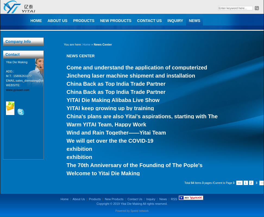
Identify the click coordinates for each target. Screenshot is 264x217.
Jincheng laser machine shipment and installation (131, 76)
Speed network (139, 210)
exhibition (79, 149)
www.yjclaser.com (18, 89)
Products (84, 20)
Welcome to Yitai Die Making (103, 173)
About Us (57, 20)
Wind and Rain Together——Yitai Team (116, 133)
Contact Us (149, 20)
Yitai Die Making (131, 203)
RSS (174, 199)
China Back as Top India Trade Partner (116, 84)
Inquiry (175, 20)
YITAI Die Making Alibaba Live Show (113, 100)
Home (36, 20)
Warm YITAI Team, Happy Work (106, 124)
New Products (115, 20)
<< (239, 182)
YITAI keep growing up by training (110, 108)
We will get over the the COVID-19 (110, 141)
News (194, 20)
